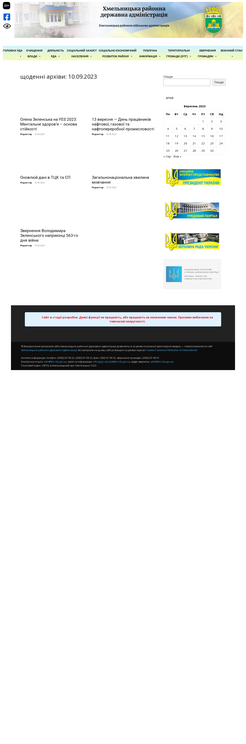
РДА (20, 50)
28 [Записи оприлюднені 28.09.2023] (194, 150)
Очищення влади (34, 50)
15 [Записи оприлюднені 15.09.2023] (203, 136)
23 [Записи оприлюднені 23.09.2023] (212, 143)
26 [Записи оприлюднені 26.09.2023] (176, 150)
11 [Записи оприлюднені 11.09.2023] (168, 136)
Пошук (168, 76)
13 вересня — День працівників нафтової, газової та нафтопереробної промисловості (123, 124)
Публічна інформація (150, 50)
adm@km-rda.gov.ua (55, 361)
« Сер (167, 156)
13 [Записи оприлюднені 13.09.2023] (185, 136)
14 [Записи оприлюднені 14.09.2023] (194, 136)
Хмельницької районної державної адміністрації (49, 350)
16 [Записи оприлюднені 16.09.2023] (212, 136)
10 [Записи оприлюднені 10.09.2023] (221, 129)
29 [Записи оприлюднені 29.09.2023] (203, 150)
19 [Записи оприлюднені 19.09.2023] (176, 143)
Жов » (177, 156)
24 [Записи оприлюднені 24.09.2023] (221, 143)
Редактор (26, 134)
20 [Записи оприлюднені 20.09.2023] (185, 143)
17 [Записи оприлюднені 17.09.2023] (221, 136)
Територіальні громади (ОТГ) (179, 50)
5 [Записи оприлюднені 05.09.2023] (176, 129)
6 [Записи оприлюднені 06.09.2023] (185, 129)
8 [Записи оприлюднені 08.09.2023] (203, 129)
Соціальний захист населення (82, 50)
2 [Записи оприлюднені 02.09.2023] (212, 121)
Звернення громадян (207, 50)
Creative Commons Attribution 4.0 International (171, 350)
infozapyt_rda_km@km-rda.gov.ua (111, 361)
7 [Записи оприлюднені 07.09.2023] (194, 129)
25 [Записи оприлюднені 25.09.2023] (168, 150)
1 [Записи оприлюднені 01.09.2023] (203, 121)
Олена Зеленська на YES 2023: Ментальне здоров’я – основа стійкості (48, 124)
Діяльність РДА (55, 50)
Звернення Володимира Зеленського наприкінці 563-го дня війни (49, 235)
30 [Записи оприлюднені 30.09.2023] (212, 150)
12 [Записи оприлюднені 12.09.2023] (176, 136)
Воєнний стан (231, 50)
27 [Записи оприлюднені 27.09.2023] (185, 150)
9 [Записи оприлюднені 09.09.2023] (212, 129)
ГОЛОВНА (9, 50)
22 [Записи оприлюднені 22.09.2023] (203, 143)
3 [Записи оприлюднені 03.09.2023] (221, 121)
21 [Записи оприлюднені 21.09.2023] (194, 143)
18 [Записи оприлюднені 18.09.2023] (168, 143)
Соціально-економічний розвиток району (117, 50)
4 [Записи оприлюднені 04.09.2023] (168, 129)
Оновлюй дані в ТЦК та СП (45, 177)
